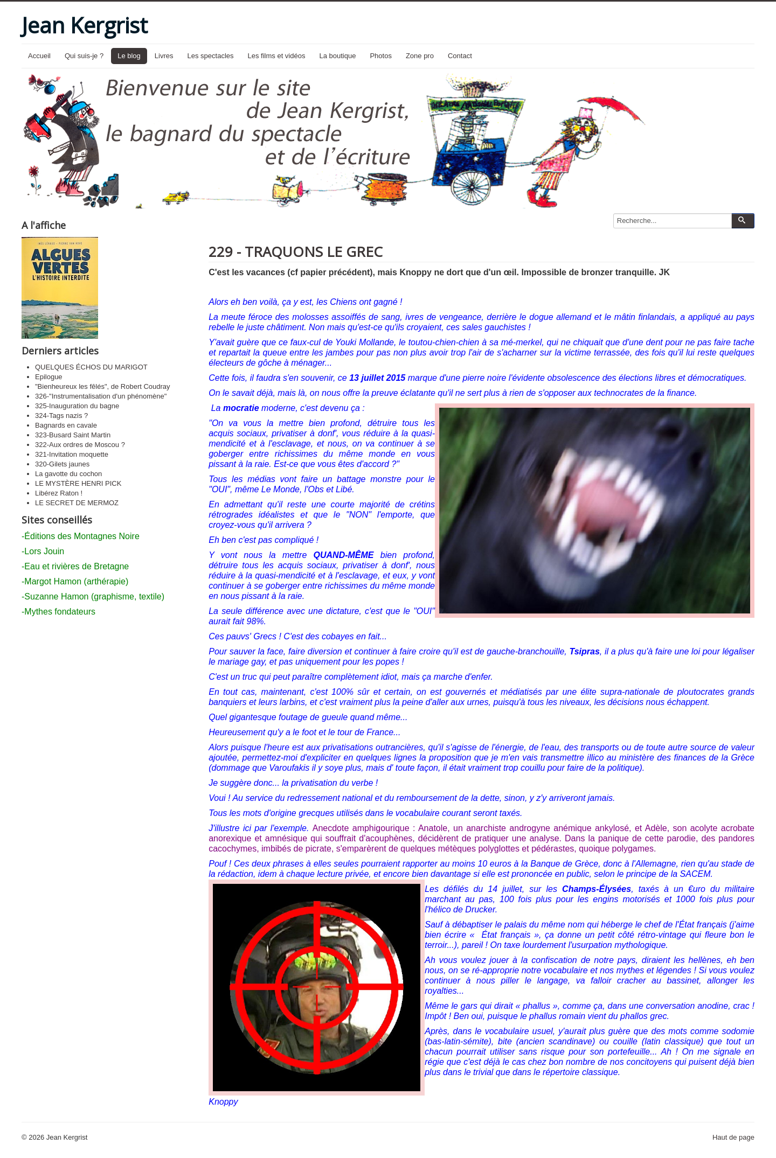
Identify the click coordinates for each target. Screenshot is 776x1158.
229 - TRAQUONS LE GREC (296, 251)
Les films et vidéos (277, 56)
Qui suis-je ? (84, 56)
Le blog (129, 56)
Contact (460, 56)
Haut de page (733, 1137)
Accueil (39, 56)
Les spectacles (211, 56)
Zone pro (420, 56)
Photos (380, 56)
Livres (164, 56)
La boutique (337, 56)
